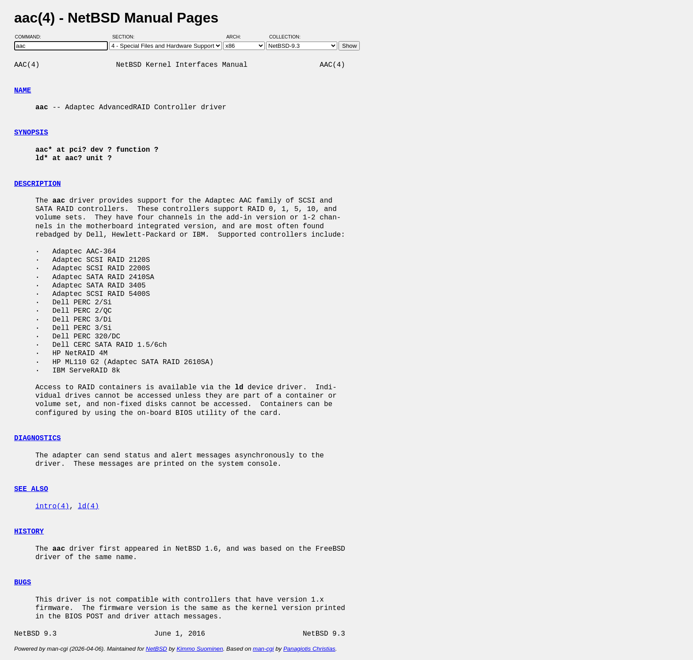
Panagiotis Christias (309, 648)
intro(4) (52, 506)
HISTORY (29, 532)
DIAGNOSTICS (37, 438)
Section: (125, 36)
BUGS (22, 582)
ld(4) (88, 506)
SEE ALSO (31, 489)
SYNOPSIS (31, 133)
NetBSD (156, 648)
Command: (30, 36)
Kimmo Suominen (199, 648)
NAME (22, 91)
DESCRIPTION (37, 184)
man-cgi (263, 648)
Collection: (285, 36)
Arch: (237, 36)
